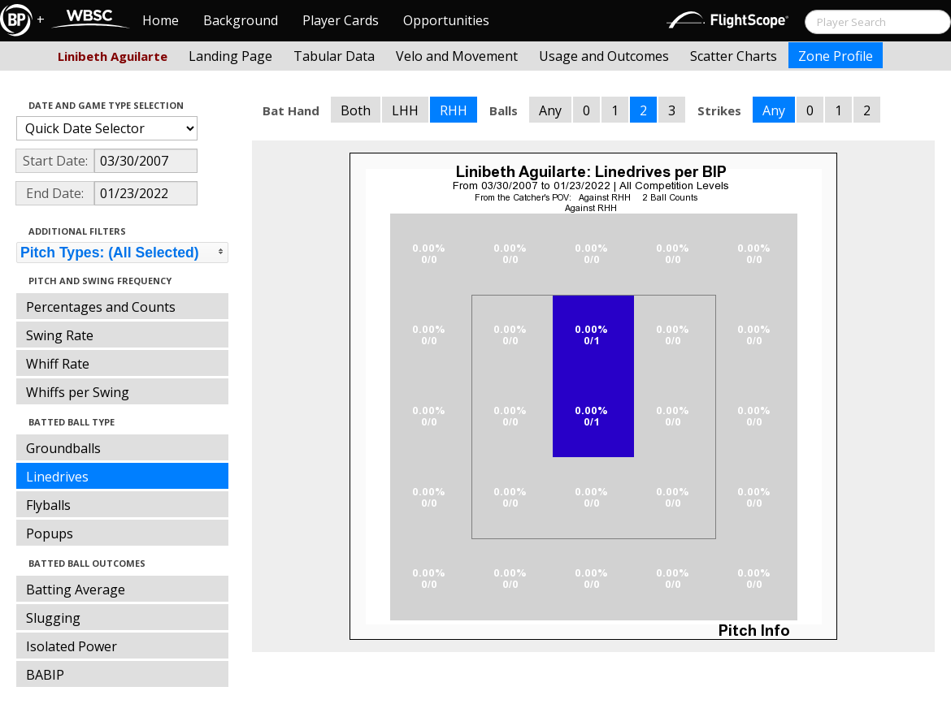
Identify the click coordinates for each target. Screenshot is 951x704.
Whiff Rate (57, 364)
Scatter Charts (733, 56)
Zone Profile (835, 56)
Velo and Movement (457, 56)
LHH (405, 110)
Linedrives (57, 477)
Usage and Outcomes (604, 56)
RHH (453, 110)
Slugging (53, 618)
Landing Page (230, 56)
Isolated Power (71, 646)
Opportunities (446, 20)
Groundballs (63, 448)
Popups (49, 533)
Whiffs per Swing (77, 392)
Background (240, 20)
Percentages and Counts (101, 307)
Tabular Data (334, 56)
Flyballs (48, 505)
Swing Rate (59, 335)
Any (550, 110)
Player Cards (340, 20)
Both (356, 110)
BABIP (45, 675)
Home (160, 20)
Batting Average (75, 589)
